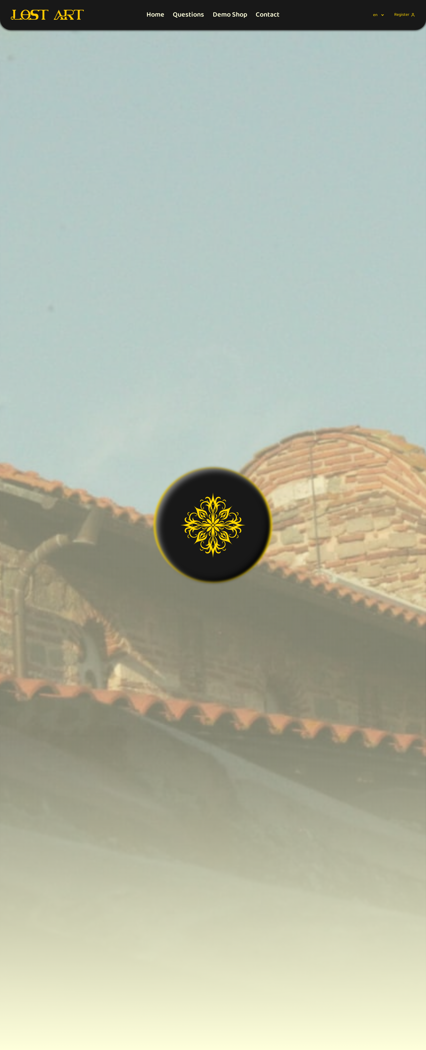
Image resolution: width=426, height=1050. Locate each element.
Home (155, 15)
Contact (268, 15)
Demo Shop (230, 15)
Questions (188, 15)
